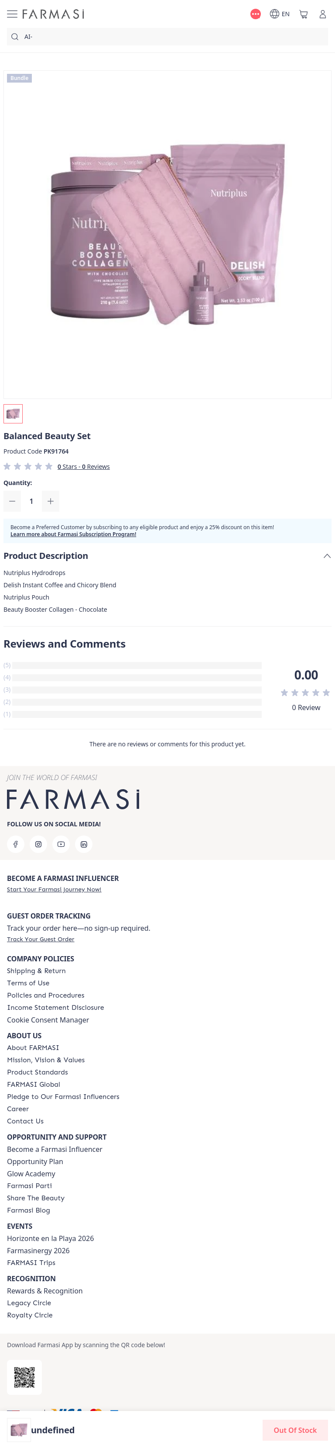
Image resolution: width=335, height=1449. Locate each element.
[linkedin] (83, 844)
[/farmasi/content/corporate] (33, 1084)
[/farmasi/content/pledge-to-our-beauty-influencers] (63, 1096)
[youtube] (61, 844)
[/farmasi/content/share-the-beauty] (36, 1198)
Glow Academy (31, 1173)
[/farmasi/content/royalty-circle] (30, 1315)
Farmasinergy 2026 (38, 1250)
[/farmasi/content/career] (18, 1109)
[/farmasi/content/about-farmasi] (33, 1047)
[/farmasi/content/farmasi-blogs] (28, 1210)
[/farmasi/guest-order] (40, 939)
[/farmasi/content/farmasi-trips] (31, 1262)
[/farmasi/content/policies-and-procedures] (45, 995)
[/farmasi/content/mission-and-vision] (46, 1060)
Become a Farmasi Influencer (55, 1149)
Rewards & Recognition (45, 1290)
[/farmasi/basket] (303, 14)
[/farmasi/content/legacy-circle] (29, 1303)
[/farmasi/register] (54, 889)
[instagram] (38, 844)
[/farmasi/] (53, 14)
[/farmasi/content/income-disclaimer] (55, 1007)
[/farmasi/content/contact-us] (25, 1121)
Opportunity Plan (35, 1161)
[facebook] (15, 844)
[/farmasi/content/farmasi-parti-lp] (29, 1186)
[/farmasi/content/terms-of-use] (28, 983)
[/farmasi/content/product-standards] (37, 1072)
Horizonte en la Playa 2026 (50, 1238)
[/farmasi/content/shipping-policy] (36, 971)
